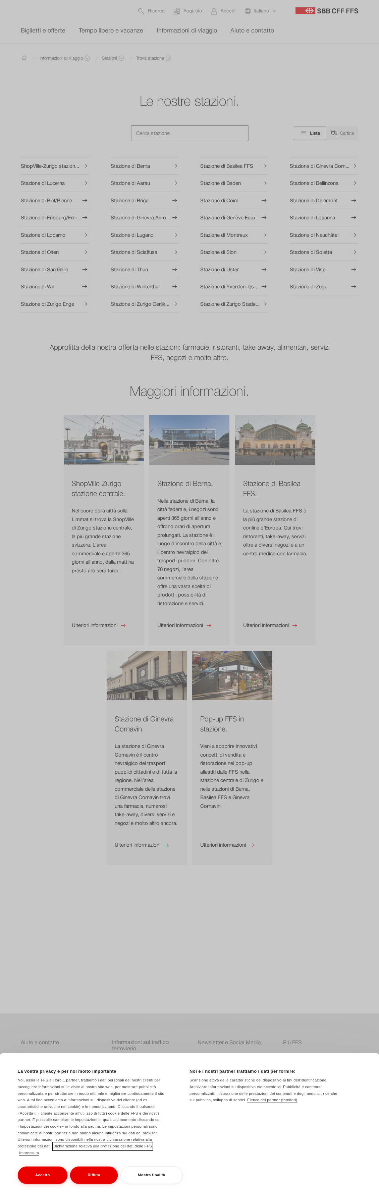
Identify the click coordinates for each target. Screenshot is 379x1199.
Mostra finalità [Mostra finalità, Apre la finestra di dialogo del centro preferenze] (151, 1181)
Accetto (42, 1181)
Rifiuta (94, 1181)
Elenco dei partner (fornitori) (272, 1106)
